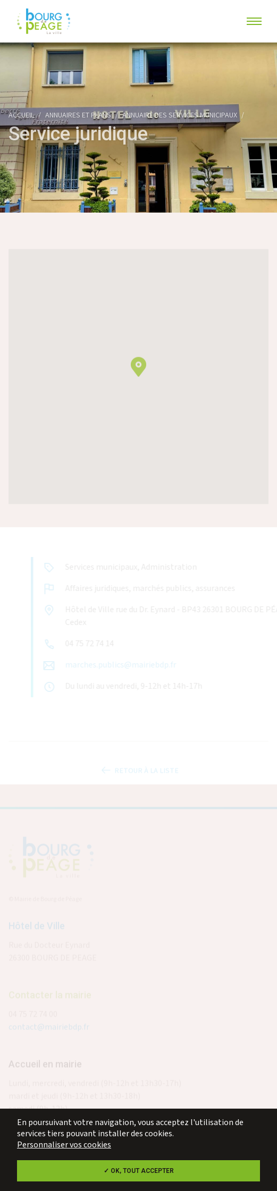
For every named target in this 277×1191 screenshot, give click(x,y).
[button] (138, 374)
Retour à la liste (138, 773)
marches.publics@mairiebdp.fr (123, 665)
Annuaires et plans (78, 115)
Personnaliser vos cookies (64, 1145)
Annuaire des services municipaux (179, 115)
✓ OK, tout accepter (139, 1171)
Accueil (21, 115)
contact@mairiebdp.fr (49, 1029)
